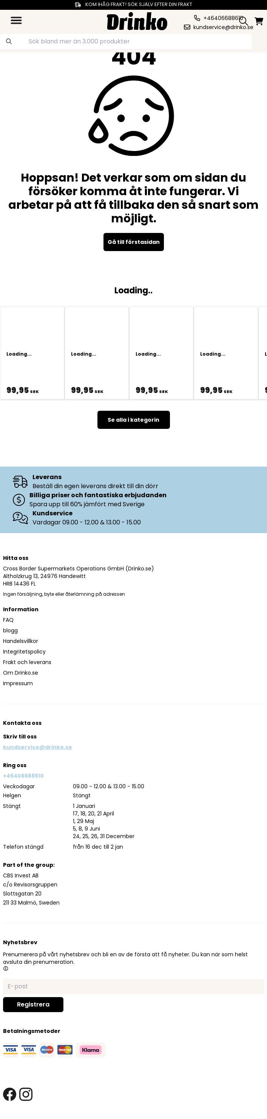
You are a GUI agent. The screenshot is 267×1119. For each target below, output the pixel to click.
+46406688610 (23, 776)
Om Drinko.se (20, 673)
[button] (5, 968)
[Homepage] (137, 20)
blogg (10, 630)
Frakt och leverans (27, 662)
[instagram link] (25, 1094)
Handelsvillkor (20, 641)
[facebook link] (9, 1094)
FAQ (8, 620)
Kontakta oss (22, 723)
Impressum (18, 683)
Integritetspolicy (24, 651)
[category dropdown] (16, 20)
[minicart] (259, 21)
